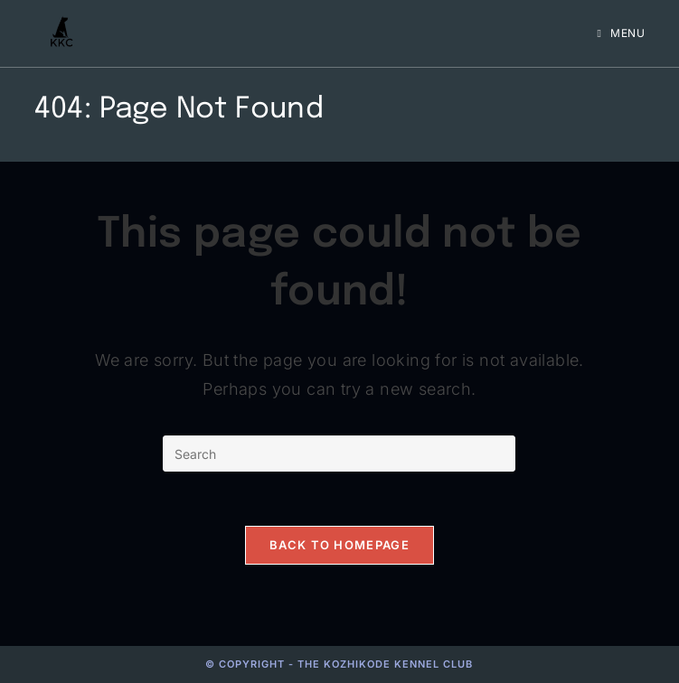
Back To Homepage (339, 545)
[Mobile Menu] (621, 33)
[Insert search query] (339, 453)
